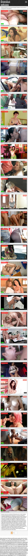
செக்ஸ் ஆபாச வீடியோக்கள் (18, 543)
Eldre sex (8, 551)
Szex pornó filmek (13, 540)
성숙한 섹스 (20, 550)
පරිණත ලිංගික (16, 555)
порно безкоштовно (12, 547)
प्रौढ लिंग (6, 546)
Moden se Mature (24, 549)
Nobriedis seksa (9, 549)
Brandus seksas (5, 3)
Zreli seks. (7, 550)
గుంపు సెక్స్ (2, 546)
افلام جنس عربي (9, 539)
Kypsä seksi (2, 543)
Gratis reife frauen (4, 538)
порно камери (8, 543)
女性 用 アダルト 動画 (7, 554)
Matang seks (3, 551)
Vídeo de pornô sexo (17, 539)
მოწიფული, (20, 542)
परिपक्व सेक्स (10, 555)
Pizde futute (20, 547)
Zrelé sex (12, 550)
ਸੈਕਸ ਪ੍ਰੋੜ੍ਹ (25, 546)
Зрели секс (2, 550)
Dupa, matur (14, 554)
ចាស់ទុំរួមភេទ (2, 547)
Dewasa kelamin (22, 555)
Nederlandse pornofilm (12, 542)
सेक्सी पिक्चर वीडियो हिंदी (22, 544)
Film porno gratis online (18, 538)
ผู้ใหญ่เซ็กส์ (25, 550)
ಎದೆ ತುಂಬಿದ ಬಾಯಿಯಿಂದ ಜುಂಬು (11, 544)
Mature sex (10, 538)
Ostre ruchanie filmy (14, 551)
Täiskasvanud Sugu (13, 552)
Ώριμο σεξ (19, 552)
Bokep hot (6, 552)
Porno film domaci (23, 551)
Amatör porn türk (5, 540)
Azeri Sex (2, 552)
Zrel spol (16, 550)
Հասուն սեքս (3, 542)
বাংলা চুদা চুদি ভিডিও (21, 540)
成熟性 (7, 547)
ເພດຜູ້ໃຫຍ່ (19, 554)
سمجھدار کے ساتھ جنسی (13, 546)
